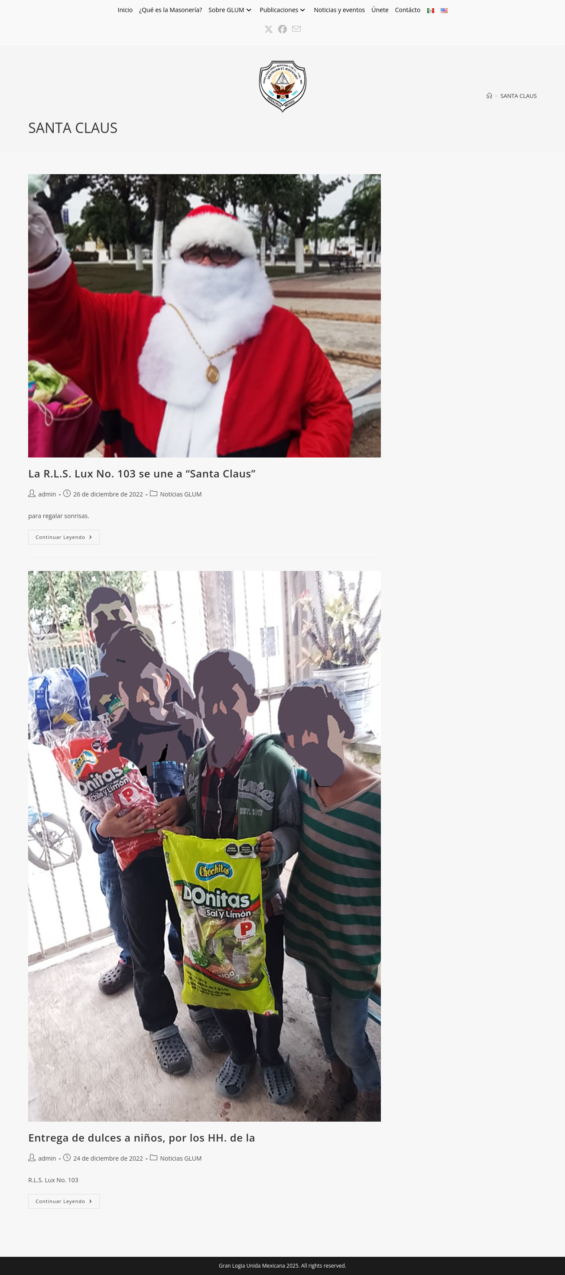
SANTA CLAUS (518, 96)
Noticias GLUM (180, 494)
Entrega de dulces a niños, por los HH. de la (141, 1137)
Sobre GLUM (230, 10)
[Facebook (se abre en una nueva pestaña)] (282, 29)
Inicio (125, 10)
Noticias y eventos (339, 10)
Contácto (408, 10)
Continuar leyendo (68, 539)
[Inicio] (489, 96)
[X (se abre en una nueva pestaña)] (269, 29)
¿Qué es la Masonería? (170, 10)
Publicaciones (284, 10)
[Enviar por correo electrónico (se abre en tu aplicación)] (296, 29)
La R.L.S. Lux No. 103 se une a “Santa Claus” (142, 473)
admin (47, 494)
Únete (380, 10)
